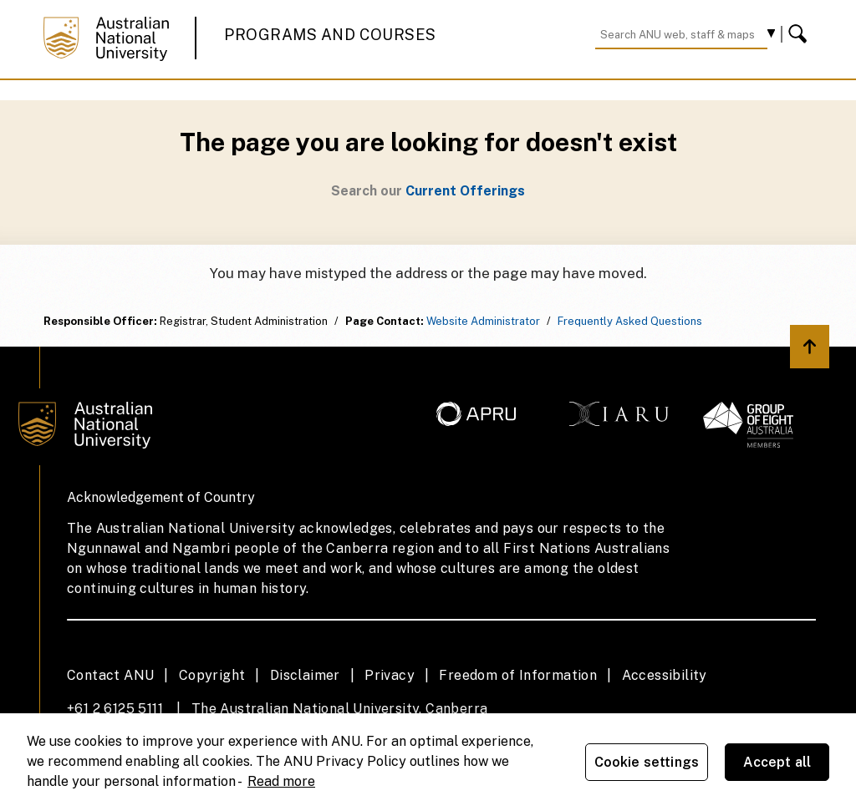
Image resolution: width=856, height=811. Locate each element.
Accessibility (664, 675)
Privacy (389, 675)
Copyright (212, 675)
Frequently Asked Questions (630, 321)
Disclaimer (305, 675)
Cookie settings (646, 762)
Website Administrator (483, 321)
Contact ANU (110, 675)
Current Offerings (465, 191)
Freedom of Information (518, 675)
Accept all (777, 762)
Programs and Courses (330, 34)
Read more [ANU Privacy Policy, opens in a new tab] (281, 781)
